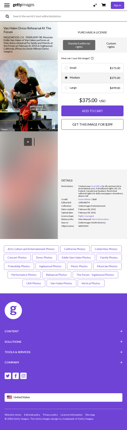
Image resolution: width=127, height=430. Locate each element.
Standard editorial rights (79, 45)
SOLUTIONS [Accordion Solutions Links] (64, 341)
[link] (84, 219)
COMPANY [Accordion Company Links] (64, 362)
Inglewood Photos (50, 266)
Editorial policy (32, 414)
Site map (90, 414)
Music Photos (79, 266)
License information (71, 414)
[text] (69, 16)
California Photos (75, 249)
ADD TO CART (92, 111)
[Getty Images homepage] (23, 5)
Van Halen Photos (61, 283)
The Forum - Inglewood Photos (95, 274)
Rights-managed (86, 216)
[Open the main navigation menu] (7, 5)
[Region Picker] (64, 397)
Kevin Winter (84, 199)
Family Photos (109, 257)
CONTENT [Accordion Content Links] (64, 331)
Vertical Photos (91, 283)
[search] (9, 16)
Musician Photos (107, 266)
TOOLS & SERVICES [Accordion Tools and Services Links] (64, 352)
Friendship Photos (19, 266)
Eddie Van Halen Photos (76, 257)
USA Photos (34, 283)
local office (96, 186)
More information (100, 219)
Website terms (13, 414)
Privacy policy (50, 414)
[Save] (28, 142)
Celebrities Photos (106, 249)
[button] (29, 96)
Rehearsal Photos (57, 274)
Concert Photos (17, 257)
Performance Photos (24, 274)
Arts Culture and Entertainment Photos (31, 249)
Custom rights (111, 45)
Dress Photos (44, 257)
